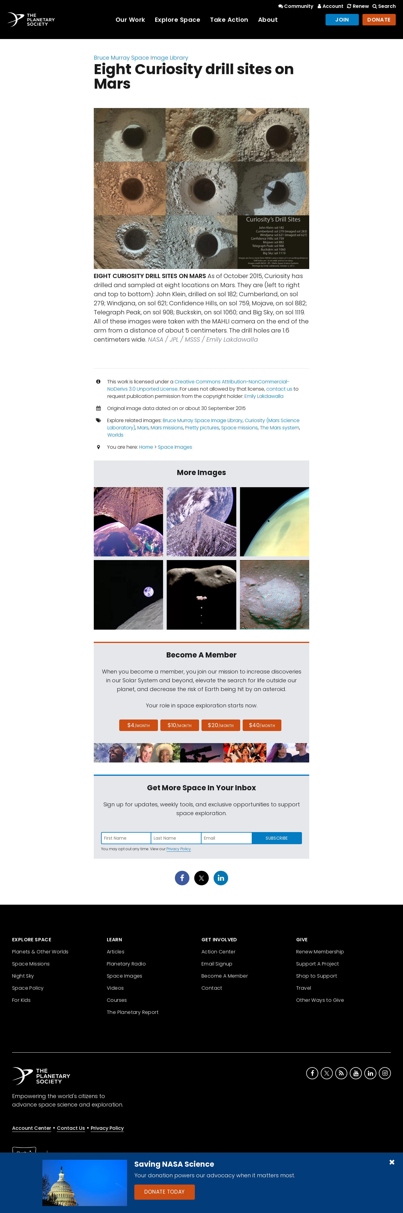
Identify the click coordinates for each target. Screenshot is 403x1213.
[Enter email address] (227, 838)
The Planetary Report (133, 1012)
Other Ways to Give (320, 1000)
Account (329, 6)
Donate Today (164, 1191)
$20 (221, 725)
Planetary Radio (126, 963)
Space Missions (31, 963)
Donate (379, 19)
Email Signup (217, 963)
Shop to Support (316, 975)
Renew (357, 6)
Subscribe (277, 838)
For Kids (21, 1000)
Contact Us (71, 1128)
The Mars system (279, 427)
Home (146, 447)
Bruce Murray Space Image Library (141, 57)
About (268, 19)
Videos (115, 988)
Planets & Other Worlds (40, 951)
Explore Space (178, 19)
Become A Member (225, 975)
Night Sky (23, 975)
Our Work (130, 19)
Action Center (218, 951)
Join (342, 19)
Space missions (239, 427)
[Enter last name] (176, 838)
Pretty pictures (202, 427)
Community (295, 6)
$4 (138, 725)
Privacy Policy (178, 848)
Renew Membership (320, 951)
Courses (117, 1000)
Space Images (175, 447)
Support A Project (317, 963)
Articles (115, 951)
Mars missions (167, 427)
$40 (262, 725)
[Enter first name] (126, 838)
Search (384, 6)
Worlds (115, 434)
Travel (303, 988)
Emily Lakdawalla (263, 396)
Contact (212, 988)
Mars (143, 427)
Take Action (229, 19)
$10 (180, 725)
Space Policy (28, 988)
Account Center (31, 1128)
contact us (279, 388)
